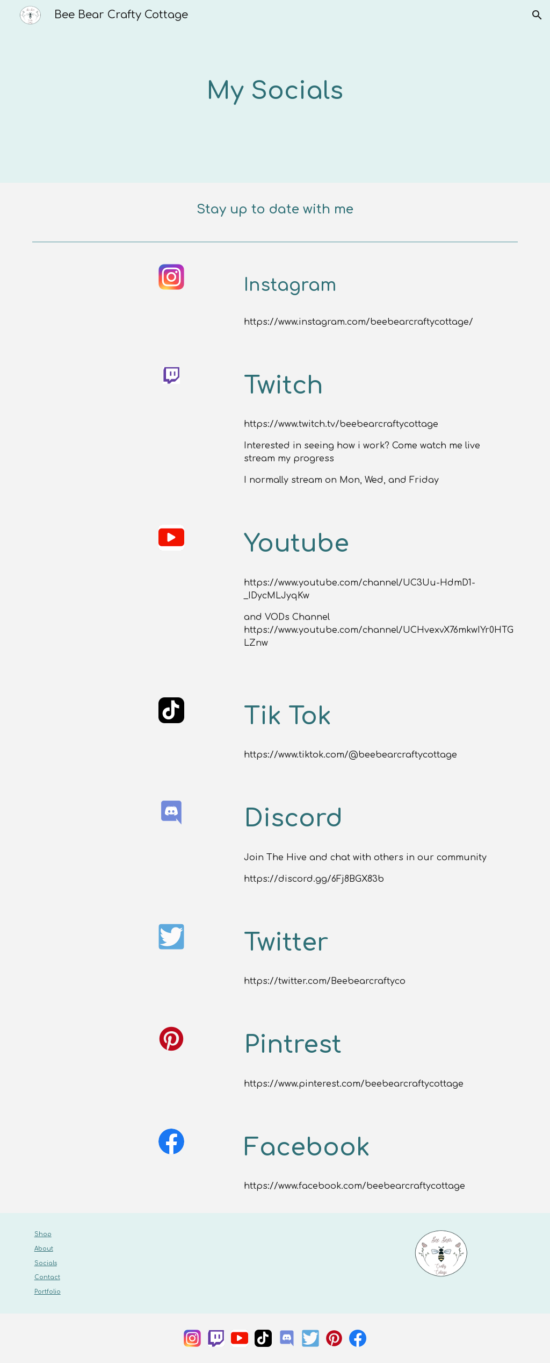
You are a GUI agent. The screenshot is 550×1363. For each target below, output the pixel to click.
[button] (537, 15)
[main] (275, 91)
